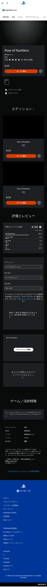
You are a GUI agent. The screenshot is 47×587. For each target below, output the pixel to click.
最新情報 (6, 17)
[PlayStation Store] (10, 10)
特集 (13, 17)
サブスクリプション (32, 17)
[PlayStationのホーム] (23, 3)
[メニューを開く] (2, 3)
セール (20, 17)
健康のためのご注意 (11, 461)
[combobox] (23, 267)
